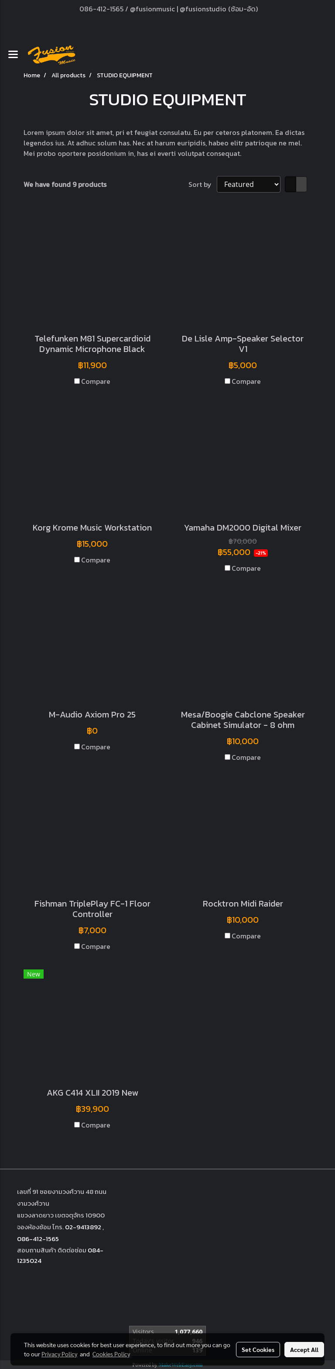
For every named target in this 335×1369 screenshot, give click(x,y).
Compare (95, 381)
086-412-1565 (38, 1239)
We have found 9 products (65, 184)
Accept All (304, 1349)
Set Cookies (258, 1349)
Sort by (202, 184)
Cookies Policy (111, 1354)
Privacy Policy (59, 1354)
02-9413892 (83, 1227)
